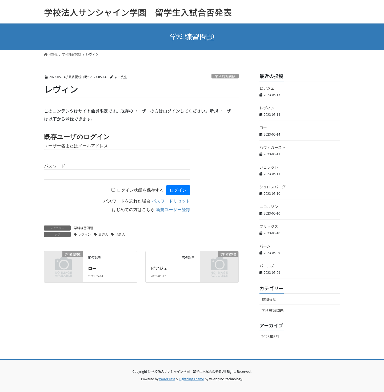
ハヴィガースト (272, 147)
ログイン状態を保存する (140, 190)
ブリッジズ (268, 226)
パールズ (266, 265)
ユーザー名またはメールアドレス (76, 146)
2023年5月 (270, 336)
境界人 (120, 234)
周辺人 (103, 234)
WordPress (167, 379)
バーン (264, 246)
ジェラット (268, 167)
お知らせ (268, 299)
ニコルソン (268, 206)
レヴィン (84, 234)
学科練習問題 (225, 76)
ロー (92, 268)
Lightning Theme (191, 379)
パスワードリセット (171, 201)
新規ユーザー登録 (173, 209)
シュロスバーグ (272, 186)
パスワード (54, 166)
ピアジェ (159, 268)
